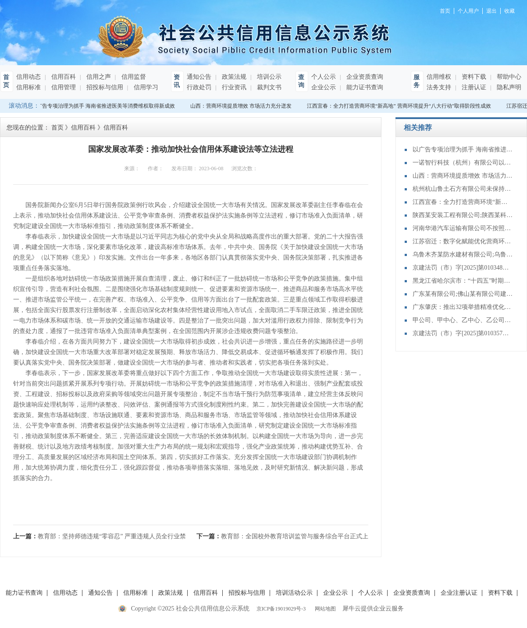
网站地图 (324, 609)
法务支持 (439, 87)
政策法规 (233, 77)
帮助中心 (508, 77)
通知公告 (199, 77)
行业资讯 (233, 87)
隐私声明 (508, 87)
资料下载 (473, 77)
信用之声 (98, 77)
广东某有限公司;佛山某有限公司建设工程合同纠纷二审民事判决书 (463, 294)
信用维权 (439, 77)
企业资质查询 (364, 77)
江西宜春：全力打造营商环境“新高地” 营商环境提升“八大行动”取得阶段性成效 (400, 106)
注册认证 (473, 87)
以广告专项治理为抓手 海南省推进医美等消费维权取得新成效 (104, 106)
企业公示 (323, 87)
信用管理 (63, 87)
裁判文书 (268, 87)
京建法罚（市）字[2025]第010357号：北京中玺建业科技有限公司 (463, 333)
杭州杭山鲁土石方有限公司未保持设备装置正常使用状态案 (463, 189)
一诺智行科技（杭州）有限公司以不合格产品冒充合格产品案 (463, 162)
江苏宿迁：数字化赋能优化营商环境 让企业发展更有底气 (463, 241)
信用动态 (28, 77)
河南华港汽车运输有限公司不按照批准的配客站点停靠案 (463, 228)
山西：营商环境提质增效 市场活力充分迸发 (242, 106)
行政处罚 (199, 87)
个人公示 (323, 77)
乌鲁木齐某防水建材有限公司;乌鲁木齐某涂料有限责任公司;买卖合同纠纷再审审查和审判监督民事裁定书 (463, 254)
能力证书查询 (364, 87)
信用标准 (28, 87)
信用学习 (145, 87)
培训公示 (268, 77)
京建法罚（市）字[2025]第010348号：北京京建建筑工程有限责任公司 (463, 267)
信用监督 (133, 77)
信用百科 (63, 77)
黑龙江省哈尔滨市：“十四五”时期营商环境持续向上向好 (463, 280)
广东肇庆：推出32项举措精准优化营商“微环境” (463, 307)
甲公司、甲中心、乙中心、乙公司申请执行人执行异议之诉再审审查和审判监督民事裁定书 (463, 320)
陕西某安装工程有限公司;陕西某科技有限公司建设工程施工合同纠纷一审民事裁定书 (463, 215)
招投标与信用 (104, 87)
